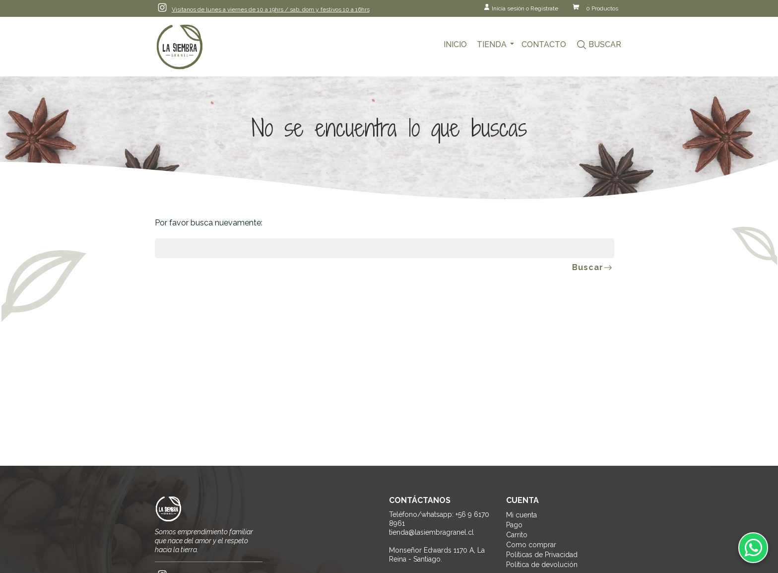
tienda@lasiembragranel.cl (431, 532)
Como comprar (531, 545)
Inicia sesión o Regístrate (525, 8)
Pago (514, 525)
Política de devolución (542, 565)
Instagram (162, 7)
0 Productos (602, 8)
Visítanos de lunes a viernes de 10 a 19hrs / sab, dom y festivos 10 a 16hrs (271, 9)
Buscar (604, 44)
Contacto (543, 44)
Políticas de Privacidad (542, 555)
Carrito (516, 535)
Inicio (455, 44)
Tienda (492, 44)
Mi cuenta (521, 515)
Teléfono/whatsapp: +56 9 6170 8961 (439, 518)
